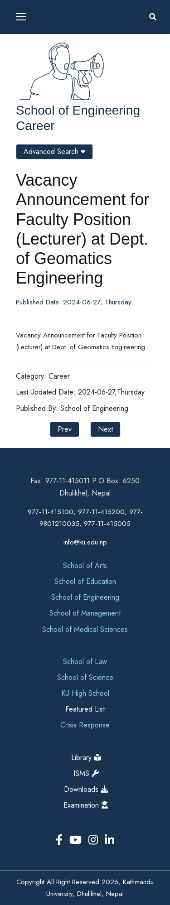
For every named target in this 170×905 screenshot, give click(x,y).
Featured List (85, 709)
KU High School (85, 693)
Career (35, 126)
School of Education (85, 581)
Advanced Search (54, 151)
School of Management (85, 613)
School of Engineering (78, 110)
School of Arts (85, 565)
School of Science (85, 677)
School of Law (85, 661)
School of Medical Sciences (85, 629)
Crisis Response (85, 725)
